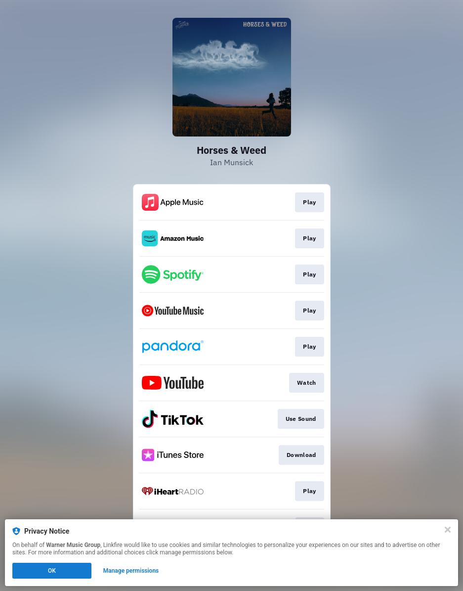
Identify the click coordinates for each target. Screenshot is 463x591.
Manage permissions (131, 570)
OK (52, 570)
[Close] (448, 530)
